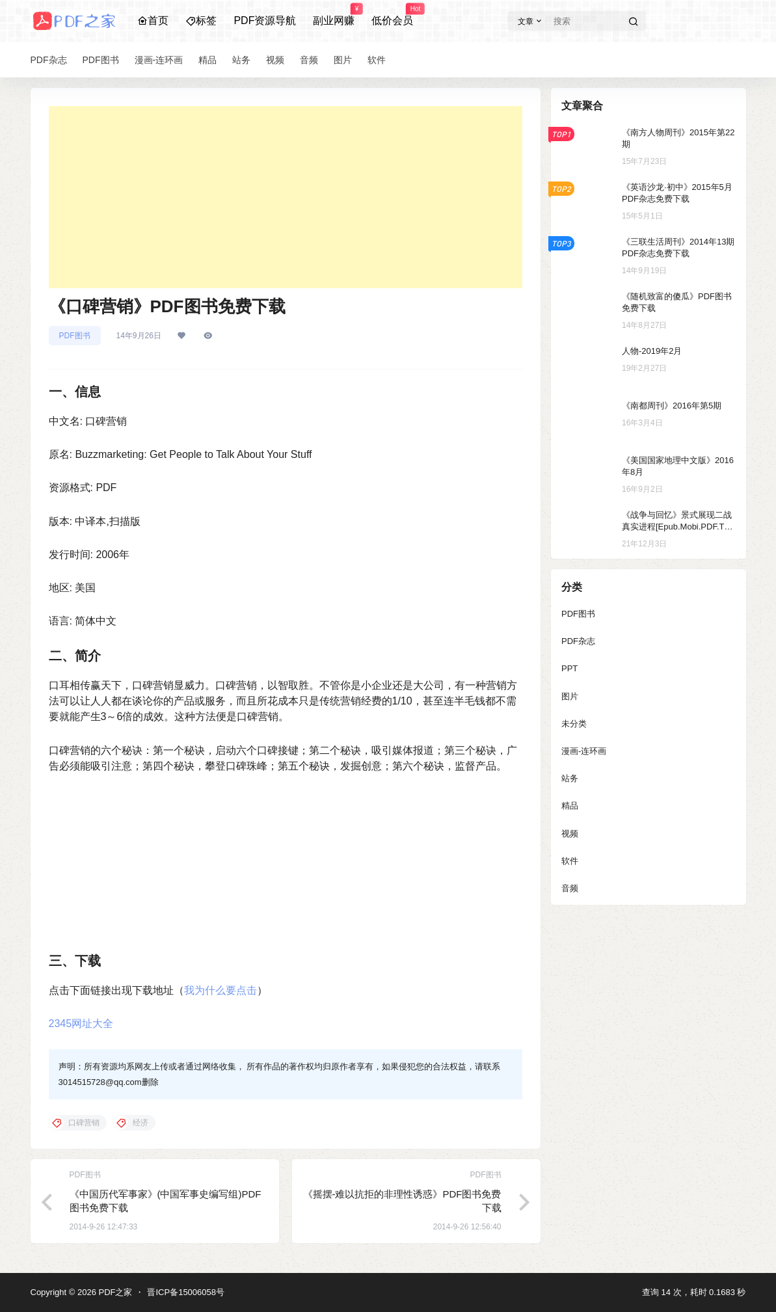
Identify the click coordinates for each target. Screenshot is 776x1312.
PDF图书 (74, 335)
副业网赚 (334, 15)
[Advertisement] (285, 197)
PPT (569, 668)
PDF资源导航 (265, 20)
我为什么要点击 (220, 990)
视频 (569, 833)
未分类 (574, 724)
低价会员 (392, 15)
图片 (569, 696)
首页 (152, 20)
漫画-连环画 (583, 751)
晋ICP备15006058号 (185, 1292)
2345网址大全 (81, 1023)
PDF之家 (114, 1292)
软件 (569, 861)
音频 (569, 888)
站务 (569, 778)
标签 (201, 20)
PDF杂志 (578, 641)
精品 (569, 805)
